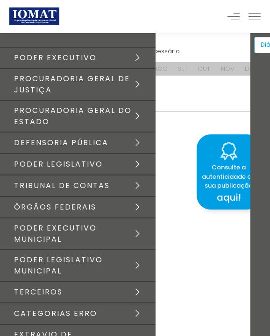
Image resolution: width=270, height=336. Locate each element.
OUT (204, 68)
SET (183, 68)
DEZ (250, 68)
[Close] (262, 133)
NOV (227, 68)
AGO (161, 68)
